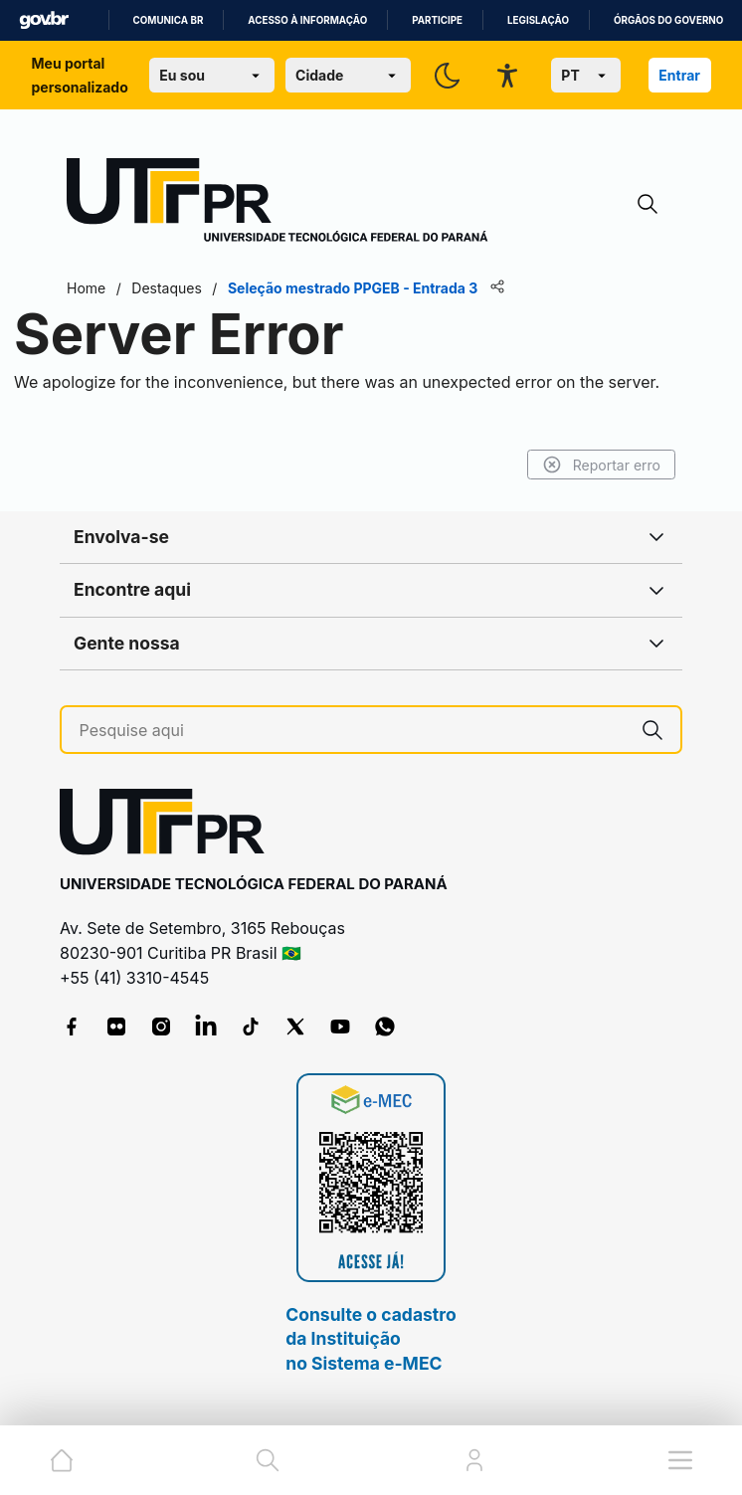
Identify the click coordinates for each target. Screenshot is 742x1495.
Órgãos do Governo (668, 20)
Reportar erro (601, 464)
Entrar (679, 75)
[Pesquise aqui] (353, 730)
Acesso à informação (307, 20)
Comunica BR (168, 20)
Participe (437, 20)
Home (86, 288)
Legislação (538, 20)
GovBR (44, 20)
